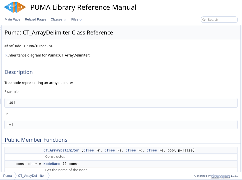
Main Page (12, 19)
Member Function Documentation (208, 116)
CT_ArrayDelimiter (124, 150)
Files (76, 19)
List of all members (198, 171)
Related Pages (35, 19)
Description (193, 28)
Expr (193, 77)
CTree (151, 150)
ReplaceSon (198, 83)
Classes (58, 19)
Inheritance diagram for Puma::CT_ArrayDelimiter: (109, 55)
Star (193, 61)
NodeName (197, 44)
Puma (7, 176)
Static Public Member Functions (207, 88)
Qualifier (195, 72)
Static (194, 66)
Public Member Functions (203, 33)
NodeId (195, 94)
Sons (193, 50)
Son (192, 55)
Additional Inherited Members (205, 99)
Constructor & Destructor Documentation (213, 105)
